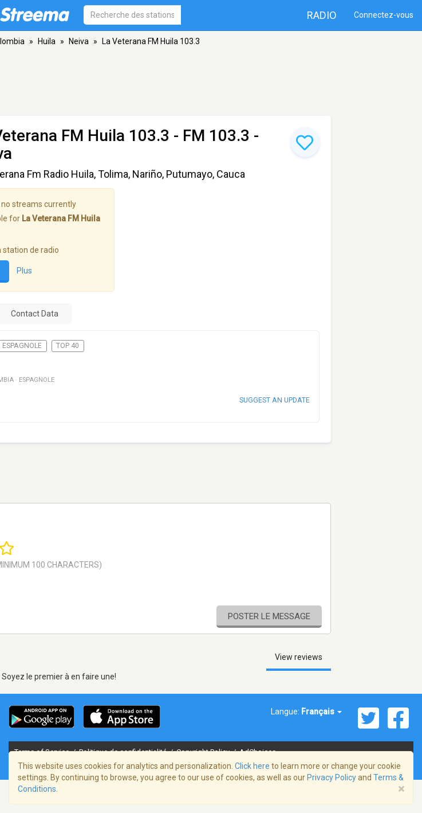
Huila (47, 41)
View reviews (298, 657)
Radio (322, 15)
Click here (252, 766)
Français (321, 711)
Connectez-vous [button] (383, 14)
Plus (24, 271)
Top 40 (67, 346)
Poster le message (269, 616)
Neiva (79, 41)
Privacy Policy (331, 777)
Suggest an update (274, 400)
